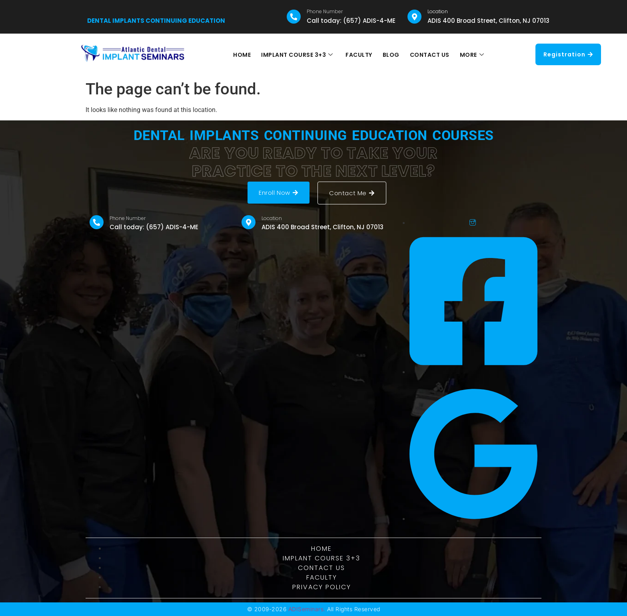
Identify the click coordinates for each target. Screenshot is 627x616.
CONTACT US (428, 55)
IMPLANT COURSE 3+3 (298, 55)
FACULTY (359, 55)
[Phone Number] (294, 17)
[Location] (414, 17)
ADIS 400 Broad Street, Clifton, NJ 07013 (488, 20)
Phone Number (325, 11)
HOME (244, 55)
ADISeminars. (306, 609)
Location (437, 11)
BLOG (390, 55)
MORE (470, 55)
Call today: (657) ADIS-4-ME (351, 20)
